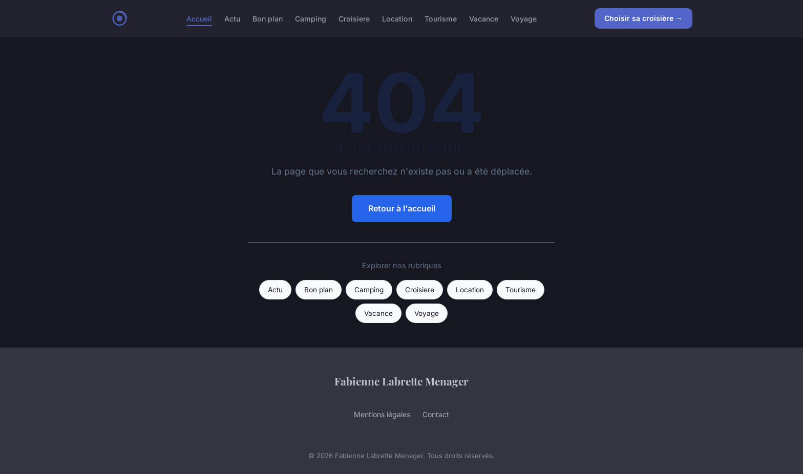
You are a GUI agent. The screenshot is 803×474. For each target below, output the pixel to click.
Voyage (524, 18)
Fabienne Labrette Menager (401, 381)
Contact (435, 414)
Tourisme (441, 18)
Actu (232, 18)
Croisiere (354, 18)
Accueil (199, 18)
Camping (310, 18)
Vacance (483, 18)
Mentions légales (382, 414)
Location (397, 18)
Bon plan (267, 18)
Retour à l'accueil (401, 208)
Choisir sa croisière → (643, 18)
